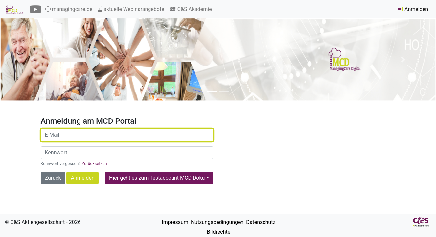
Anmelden (413, 9)
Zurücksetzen (94, 163)
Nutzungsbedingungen (216, 222)
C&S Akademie (191, 9)
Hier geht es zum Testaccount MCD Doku (157, 178)
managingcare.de (69, 9)
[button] (32, 59)
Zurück (53, 178)
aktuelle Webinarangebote (131, 9)
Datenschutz (260, 222)
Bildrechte (218, 232)
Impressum (174, 222)
